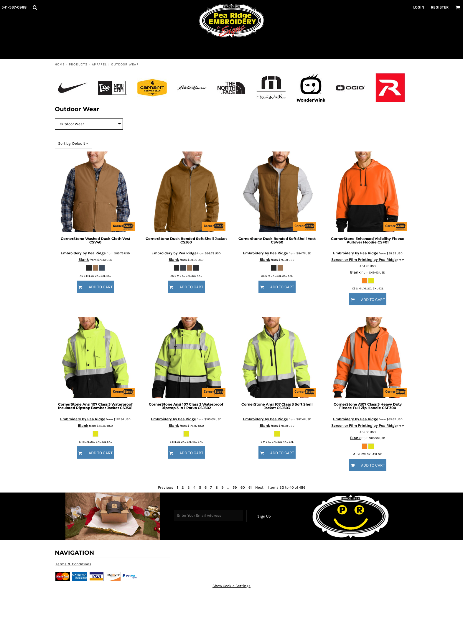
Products (78, 64)
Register (440, 7)
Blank (83, 259)
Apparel (99, 64)
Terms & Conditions (73, 564)
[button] (34, 7)
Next (259, 487)
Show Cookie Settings (231, 586)
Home (60, 64)
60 (242, 487)
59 (235, 487)
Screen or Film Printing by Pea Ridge (364, 259)
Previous (165, 487)
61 (250, 487)
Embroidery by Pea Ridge (83, 253)
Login (418, 7)
